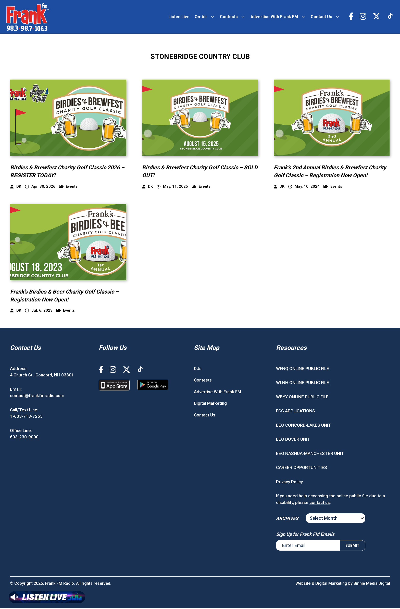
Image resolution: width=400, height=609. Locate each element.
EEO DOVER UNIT (293, 439)
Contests (228, 17)
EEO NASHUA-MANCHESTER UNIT (310, 453)
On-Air (200, 17)
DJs (198, 369)
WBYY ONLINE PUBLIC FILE (302, 397)
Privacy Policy (289, 482)
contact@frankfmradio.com (37, 396)
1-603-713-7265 (26, 417)
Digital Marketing (210, 404)
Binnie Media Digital (371, 584)
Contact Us (320, 17)
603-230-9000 (24, 437)
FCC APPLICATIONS (295, 411)
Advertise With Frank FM (273, 17)
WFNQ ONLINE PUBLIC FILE (302, 369)
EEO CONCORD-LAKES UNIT (303, 425)
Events (68, 187)
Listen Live (178, 17)
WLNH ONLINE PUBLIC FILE (302, 383)
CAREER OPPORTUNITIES (301, 468)
